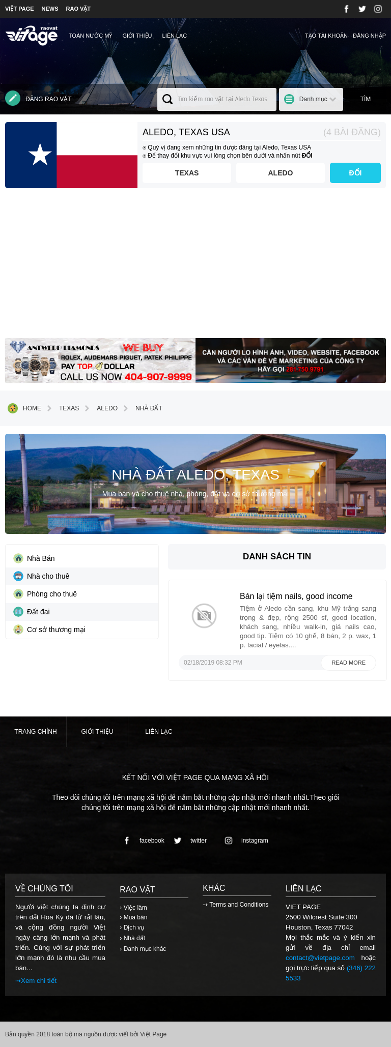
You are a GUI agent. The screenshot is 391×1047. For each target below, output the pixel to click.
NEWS (50, 9)
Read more (348, 663)
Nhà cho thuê (41, 576)
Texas (187, 173)
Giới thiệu (137, 36)
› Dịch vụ (132, 927)
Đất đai (31, 612)
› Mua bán (133, 917)
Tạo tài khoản (326, 36)
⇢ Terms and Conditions (235, 904)
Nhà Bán (33, 558)
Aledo (280, 173)
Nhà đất (141, 408)
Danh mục (313, 99)
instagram (244, 840)
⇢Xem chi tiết (36, 980)
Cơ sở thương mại (49, 629)
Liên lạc (174, 36)
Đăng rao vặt (38, 98)
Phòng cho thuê (45, 594)
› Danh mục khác (143, 948)
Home (24, 408)
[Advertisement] (195, 267)
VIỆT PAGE (19, 9)
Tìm (365, 99)
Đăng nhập (369, 36)
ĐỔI (355, 173)
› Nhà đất (132, 938)
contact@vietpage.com (320, 958)
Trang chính (35, 731)
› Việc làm (133, 907)
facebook (141, 840)
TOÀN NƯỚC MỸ (91, 36)
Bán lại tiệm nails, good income (296, 596)
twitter (188, 840)
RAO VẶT (78, 9)
